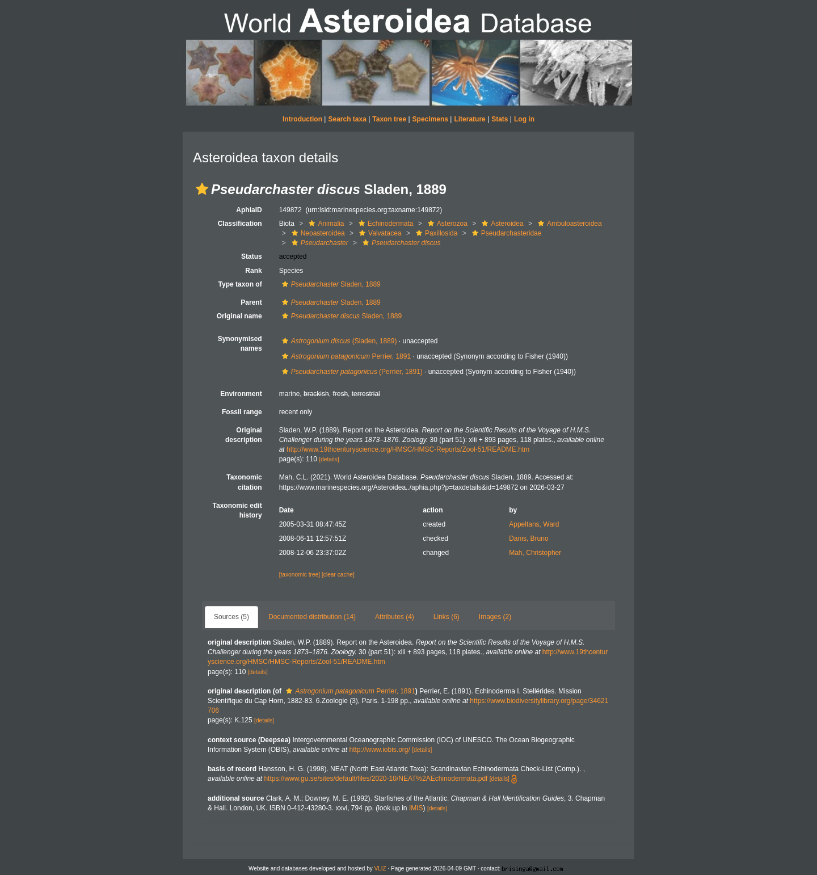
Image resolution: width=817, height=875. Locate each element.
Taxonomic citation (244, 482)
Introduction (302, 119)
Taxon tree (389, 119)
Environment (241, 394)
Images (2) (495, 617)
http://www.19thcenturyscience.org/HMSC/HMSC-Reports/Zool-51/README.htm (408, 449)
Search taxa (347, 119)
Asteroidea (501, 224)
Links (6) (446, 617)
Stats (499, 119)
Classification (240, 224)
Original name (239, 316)
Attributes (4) (394, 617)
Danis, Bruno (528, 538)
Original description (243, 435)
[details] (329, 459)
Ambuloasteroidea (568, 224)
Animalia (325, 224)
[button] (202, 189)
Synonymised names (240, 343)
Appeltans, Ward (534, 524)
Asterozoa (446, 224)
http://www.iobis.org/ (379, 750)
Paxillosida (435, 233)
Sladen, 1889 (330, 284)
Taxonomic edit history (237, 510)
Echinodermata (385, 224)
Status (251, 256)
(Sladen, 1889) (338, 341)
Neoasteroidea (317, 233)
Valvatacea (378, 233)
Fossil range (242, 412)
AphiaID (249, 210)
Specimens (430, 119)
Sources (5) (231, 617)
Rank (253, 271)
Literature (469, 119)
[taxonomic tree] (299, 574)
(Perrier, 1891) (351, 372)
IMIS (416, 808)
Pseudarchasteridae (505, 233)
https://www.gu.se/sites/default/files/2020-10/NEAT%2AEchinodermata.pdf (375, 779)
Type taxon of (240, 284)
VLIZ (380, 868)
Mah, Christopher (535, 553)
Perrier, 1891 (345, 356)
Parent (251, 302)
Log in (524, 119)
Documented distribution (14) (312, 617)
